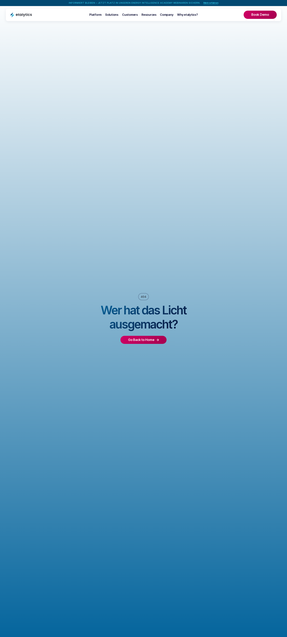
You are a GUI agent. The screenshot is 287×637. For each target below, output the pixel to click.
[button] (95, 15)
